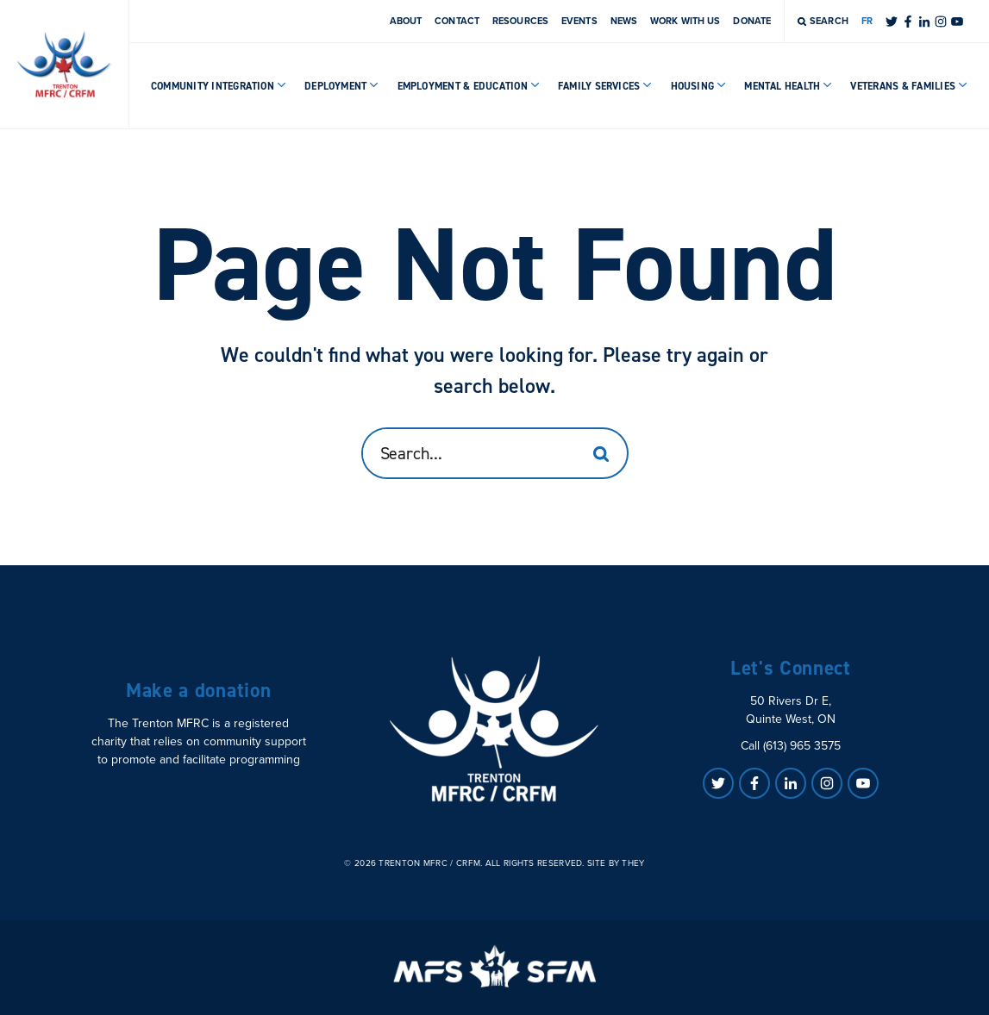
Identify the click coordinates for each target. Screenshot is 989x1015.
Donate (752, 21)
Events (579, 21)
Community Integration (218, 86)
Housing (699, 86)
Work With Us (685, 21)
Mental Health (788, 86)
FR (867, 21)
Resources (520, 21)
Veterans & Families (908, 86)
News (623, 21)
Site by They (616, 863)
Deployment (341, 86)
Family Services (605, 86)
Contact (457, 21)
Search (823, 21)
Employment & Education (468, 86)
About (406, 21)
